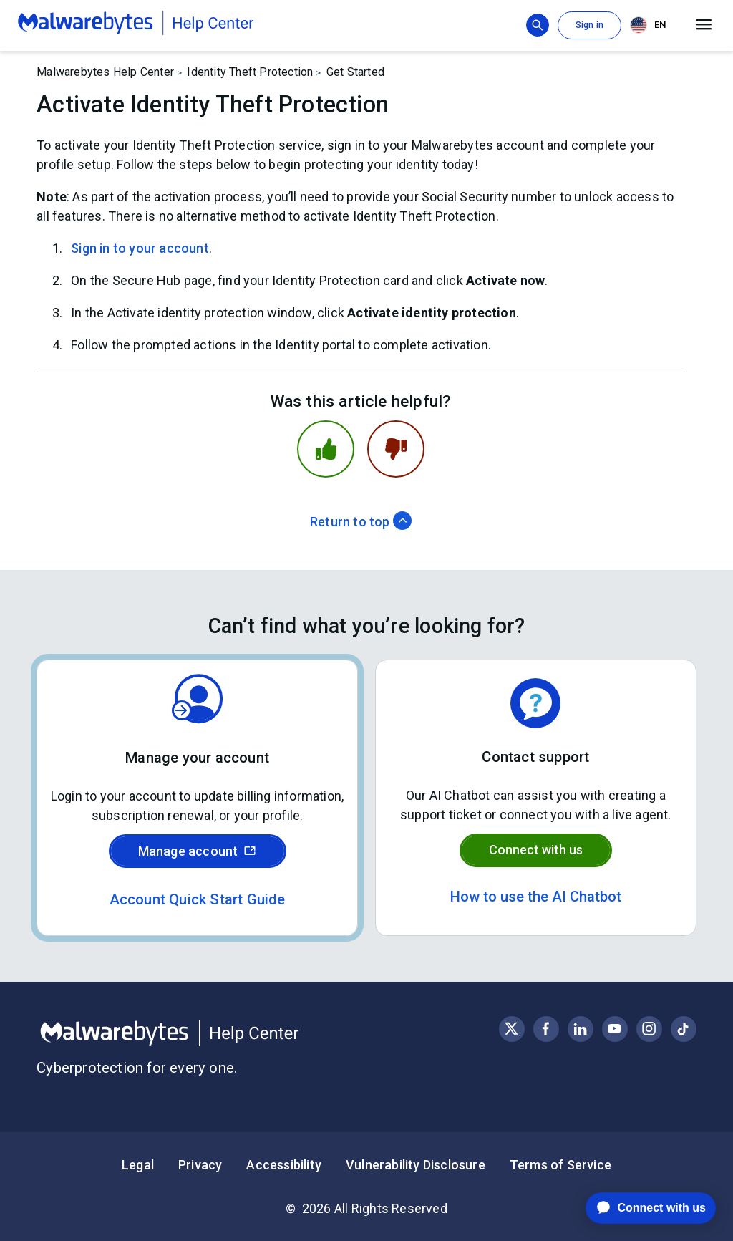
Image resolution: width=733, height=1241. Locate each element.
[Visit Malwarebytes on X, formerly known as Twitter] (511, 1028)
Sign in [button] (589, 25)
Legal (138, 1164)
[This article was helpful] (325, 449)
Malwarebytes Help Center (105, 72)
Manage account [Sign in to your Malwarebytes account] (197, 851)
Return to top (361, 521)
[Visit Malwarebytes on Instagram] (649, 1028)
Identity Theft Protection (250, 72)
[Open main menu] (704, 25)
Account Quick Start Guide (198, 899)
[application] (639, 1208)
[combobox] (650, 25)
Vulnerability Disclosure (415, 1164)
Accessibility (283, 1164)
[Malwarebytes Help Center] (201, 1033)
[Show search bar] (537, 25)
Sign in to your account (140, 248)
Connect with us (536, 849)
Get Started (355, 72)
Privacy (200, 1164)
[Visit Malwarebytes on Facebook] (546, 1028)
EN (648, 25)
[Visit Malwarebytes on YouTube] (614, 1028)
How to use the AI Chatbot (535, 896)
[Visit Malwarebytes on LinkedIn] (580, 1028)
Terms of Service (560, 1164)
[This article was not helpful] (395, 449)
